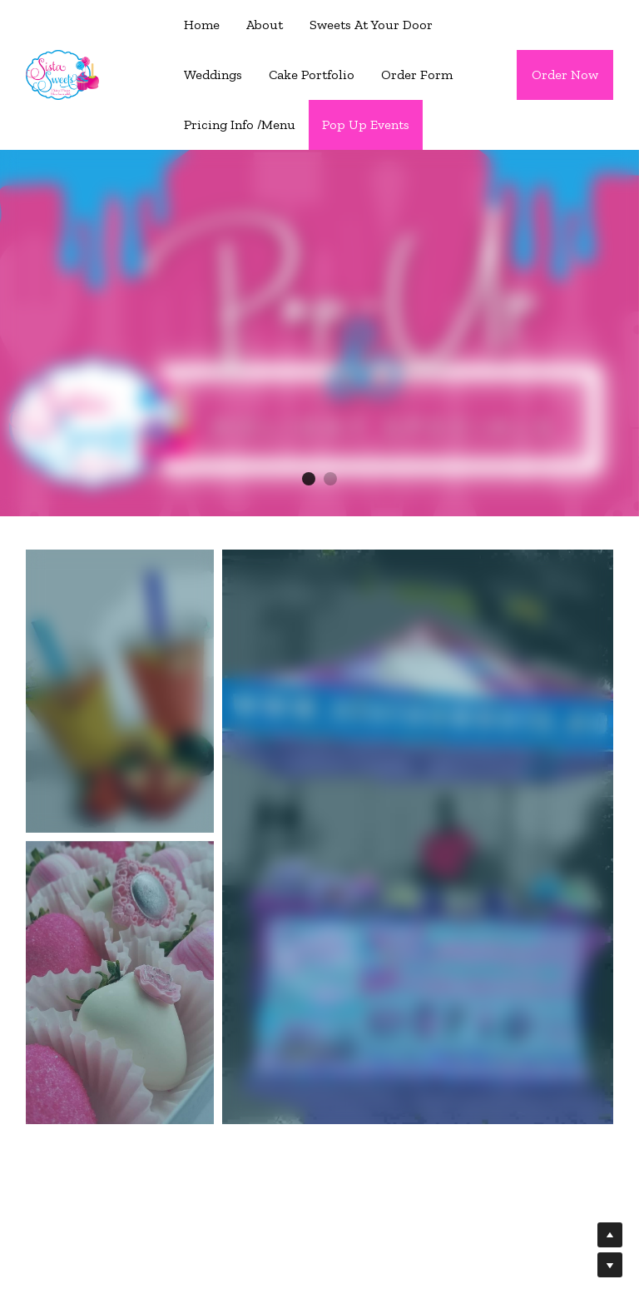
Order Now (565, 74)
